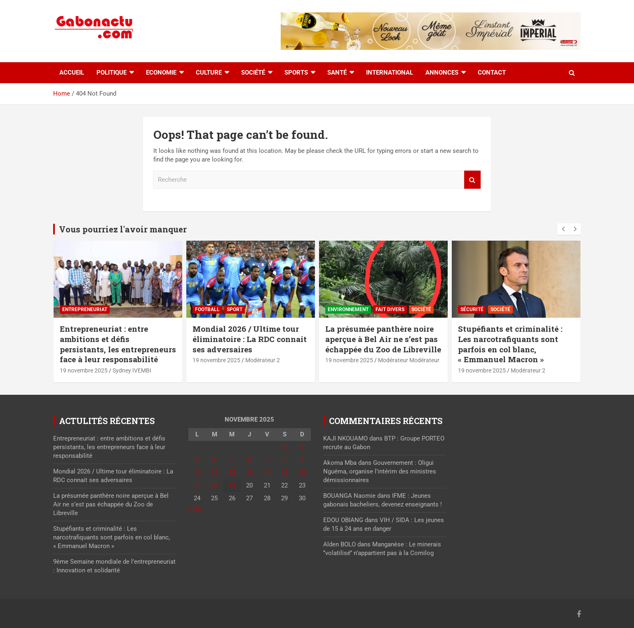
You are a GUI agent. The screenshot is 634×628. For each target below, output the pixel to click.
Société (253, 72)
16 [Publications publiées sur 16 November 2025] (302, 472)
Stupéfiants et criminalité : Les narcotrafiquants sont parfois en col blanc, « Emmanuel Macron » (510, 343)
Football (207, 309)
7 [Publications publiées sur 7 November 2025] (267, 460)
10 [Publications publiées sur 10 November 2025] (197, 472)
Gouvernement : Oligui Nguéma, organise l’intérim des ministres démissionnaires (379, 471)
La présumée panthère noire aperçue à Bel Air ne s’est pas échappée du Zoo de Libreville (383, 338)
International (389, 72)
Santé (337, 72)
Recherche (472, 180)
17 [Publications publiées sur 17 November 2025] (197, 485)
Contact (492, 72)
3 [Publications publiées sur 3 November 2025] (197, 460)
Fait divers (390, 309)
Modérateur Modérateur (408, 360)
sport (234, 309)
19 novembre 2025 (84, 370)
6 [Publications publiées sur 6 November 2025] (249, 460)
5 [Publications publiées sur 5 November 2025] (232, 460)
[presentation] (563, 229)
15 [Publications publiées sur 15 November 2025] (284, 472)
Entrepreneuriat (84, 309)
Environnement (348, 309)
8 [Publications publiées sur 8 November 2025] (284, 460)
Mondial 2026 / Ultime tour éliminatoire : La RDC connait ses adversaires (250, 338)
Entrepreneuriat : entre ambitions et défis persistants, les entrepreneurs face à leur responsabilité (118, 343)
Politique (111, 72)
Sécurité (472, 309)
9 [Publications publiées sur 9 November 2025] (302, 460)
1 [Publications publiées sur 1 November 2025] (284, 447)
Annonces (441, 72)
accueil (71, 72)
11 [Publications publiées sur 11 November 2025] (214, 472)
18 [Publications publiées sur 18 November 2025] (214, 485)
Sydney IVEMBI (132, 370)
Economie (161, 72)
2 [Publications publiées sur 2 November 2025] (302, 447)
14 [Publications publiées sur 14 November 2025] (267, 472)
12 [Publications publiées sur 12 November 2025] (232, 472)
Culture (209, 72)
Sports (296, 72)
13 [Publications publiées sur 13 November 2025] (249, 472)
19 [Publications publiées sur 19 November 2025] (232, 485)
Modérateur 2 (262, 360)
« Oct (195, 509)
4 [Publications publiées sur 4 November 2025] (214, 460)
